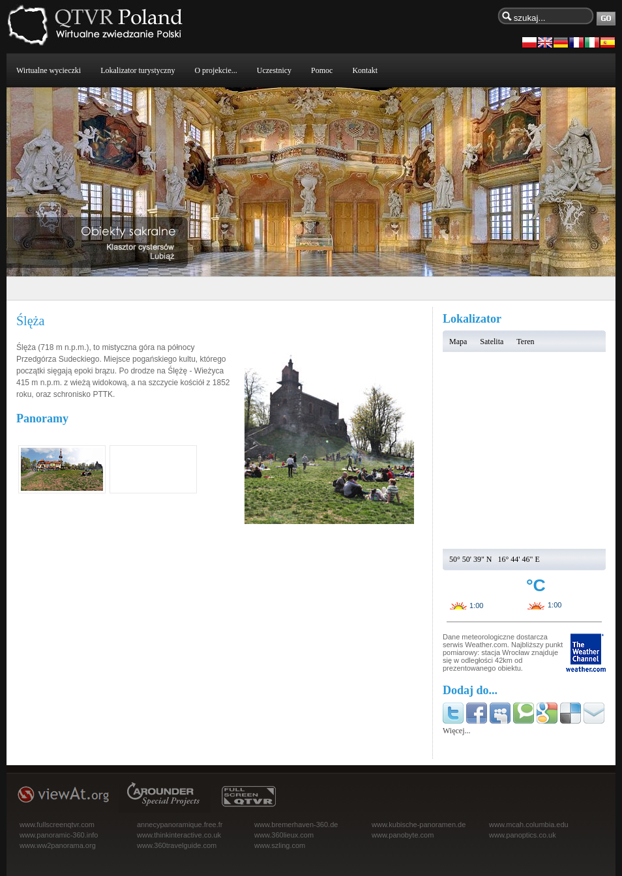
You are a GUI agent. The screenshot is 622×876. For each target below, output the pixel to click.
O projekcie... (215, 70)
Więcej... (457, 730)
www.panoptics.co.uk (522, 835)
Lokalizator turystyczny (137, 70)
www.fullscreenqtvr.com (57, 824)
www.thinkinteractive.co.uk (179, 835)
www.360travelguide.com (176, 845)
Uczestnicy (274, 70)
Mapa (458, 341)
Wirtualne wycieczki (48, 70)
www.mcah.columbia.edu (529, 824)
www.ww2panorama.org (58, 845)
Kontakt (365, 70)
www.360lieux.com (284, 835)
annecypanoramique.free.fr (179, 824)
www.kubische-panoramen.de (419, 824)
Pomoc (322, 70)
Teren (525, 341)
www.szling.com (279, 845)
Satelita (491, 341)
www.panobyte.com (403, 835)
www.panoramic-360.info (59, 835)
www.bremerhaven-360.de (296, 824)
